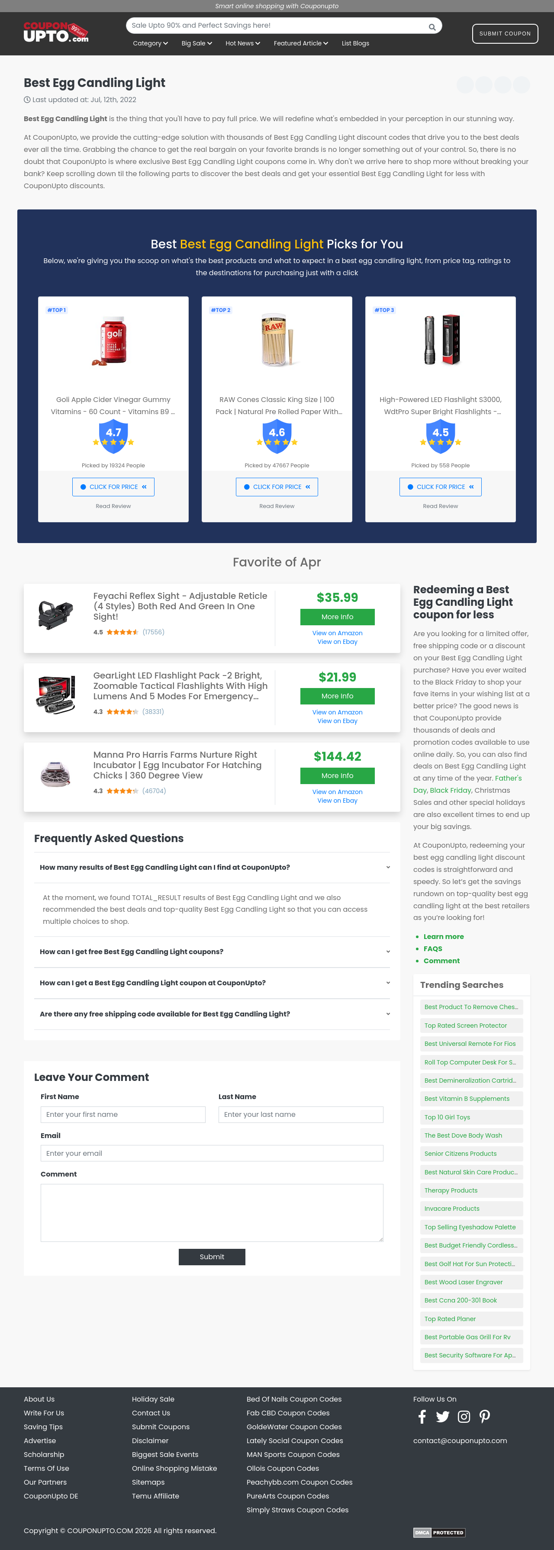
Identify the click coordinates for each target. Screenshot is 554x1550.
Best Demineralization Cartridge (473, 1080)
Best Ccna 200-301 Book (461, 1300)
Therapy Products (451, 1190)
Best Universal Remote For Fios (470, 1043)
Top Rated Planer (450, 1319)
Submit (212, 1257)
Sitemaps (148, 1482)
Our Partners (45, 1482)
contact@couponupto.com (460, 1441)
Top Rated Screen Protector (466, 1025)
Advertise (40, 1441)
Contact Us (151, 1413)
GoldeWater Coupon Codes (294, 1427)
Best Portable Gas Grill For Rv (468, 1337)
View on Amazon (337, 633)
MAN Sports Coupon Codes (293, 1455)
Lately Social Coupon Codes (295, 1441)
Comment (59, 1174)
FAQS (433, 949)
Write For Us (44, 1413)
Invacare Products (452, 1208)
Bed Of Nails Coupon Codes (294, 1399)
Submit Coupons (161, 1427)
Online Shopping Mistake (174, 1468)
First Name (60, 1097)
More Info (338, 617)
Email (51, 1136)
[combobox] (284, 25)
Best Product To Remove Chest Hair (478, 1007)
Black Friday (450, 790)
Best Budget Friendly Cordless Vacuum (483, 1245)
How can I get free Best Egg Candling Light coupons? (131, 952)
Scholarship (44, 1455)
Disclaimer (150, 1441)
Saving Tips (43, 1427)
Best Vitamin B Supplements (467, 1098)
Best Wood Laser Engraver (464, 1282)
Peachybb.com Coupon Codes (300, 1482)
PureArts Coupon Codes (288, 1496)
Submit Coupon (505, 35)
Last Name (237, 1097)
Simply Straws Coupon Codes (298, 1510)
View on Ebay (338, 641)
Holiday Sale (153, 1399)
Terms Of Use (46, 1468)
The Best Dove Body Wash (463, 1135)
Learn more (444, 937)
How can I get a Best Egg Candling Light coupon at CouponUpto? (153, 983)
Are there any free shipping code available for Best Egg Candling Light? (165, 1014)
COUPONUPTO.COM (100, 1531)
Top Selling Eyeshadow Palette (470, 1227)
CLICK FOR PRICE (113, 486)
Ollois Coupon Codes (283, 1468)
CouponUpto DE (51, 1496)
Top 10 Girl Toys (447, 1117)
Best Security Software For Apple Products (487, 1355)
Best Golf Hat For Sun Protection (472, 1264)
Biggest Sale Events (165, 1455)
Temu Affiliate (155, 1496)
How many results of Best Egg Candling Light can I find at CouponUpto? (165, 867)
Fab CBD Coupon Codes (288, 1413)
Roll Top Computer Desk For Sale (473, 1062)
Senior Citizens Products (461, 1153)
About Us (39, 1399)
